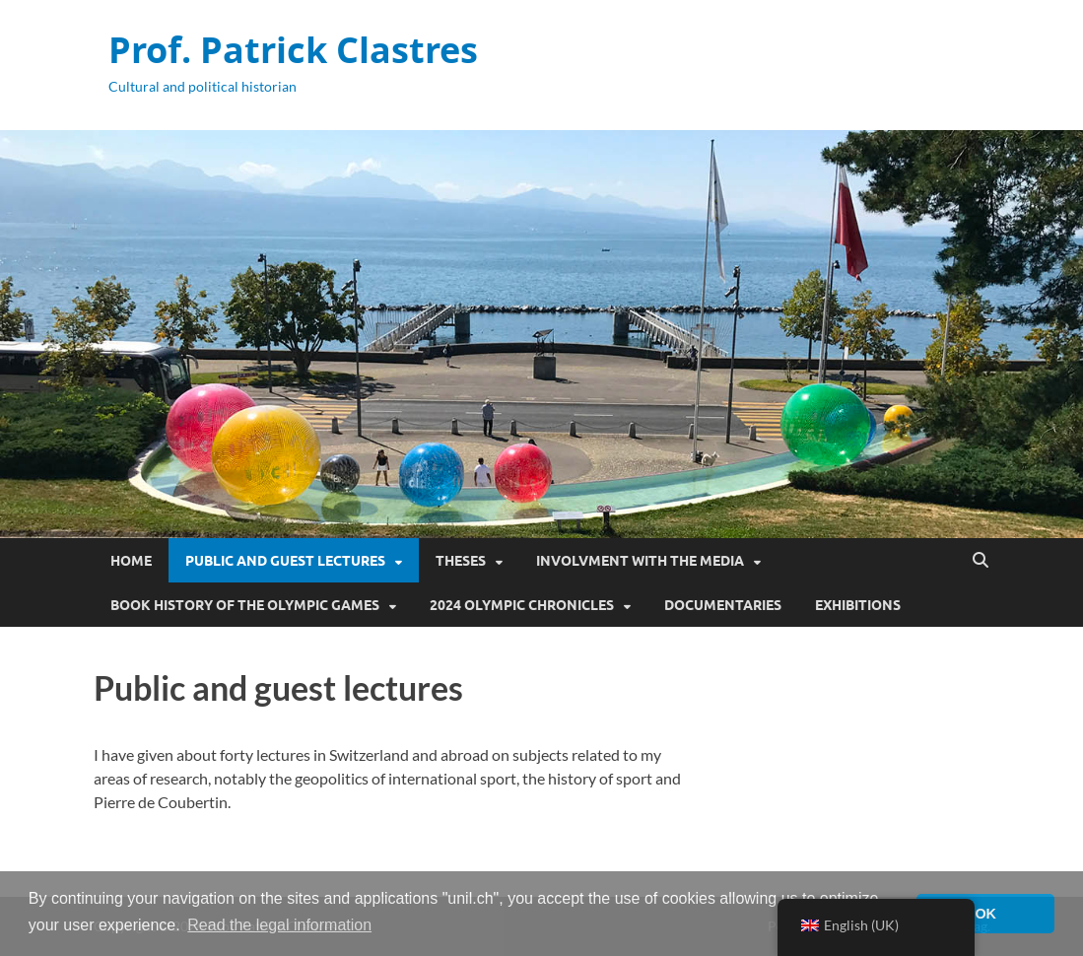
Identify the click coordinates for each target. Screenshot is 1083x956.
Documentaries (722, 605)
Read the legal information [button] (279, 925)
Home (131, 561)
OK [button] (985, 914)
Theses (461, 561)
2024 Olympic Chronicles (522, 605)
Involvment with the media (640, 561)
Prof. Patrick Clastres (293, 50)
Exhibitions (858, 605)
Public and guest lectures (285, 561)
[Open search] (980, 560)
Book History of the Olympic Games (244, 605)
